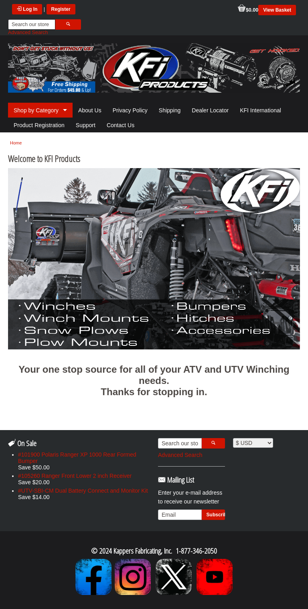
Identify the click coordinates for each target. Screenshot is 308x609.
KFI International (260, 110)
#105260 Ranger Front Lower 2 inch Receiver (75, 476)
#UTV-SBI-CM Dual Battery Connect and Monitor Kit (83, 490)
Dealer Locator (210, 110)
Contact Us (120, 125)
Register (61, 9)
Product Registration (39, 125)
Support (85, 125)
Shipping (170, 110)
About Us (89, 110)
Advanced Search (28, 32)
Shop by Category (36, 110)
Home (16, 142)
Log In (27, 9)
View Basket (277, 10)
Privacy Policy (130, 110)
